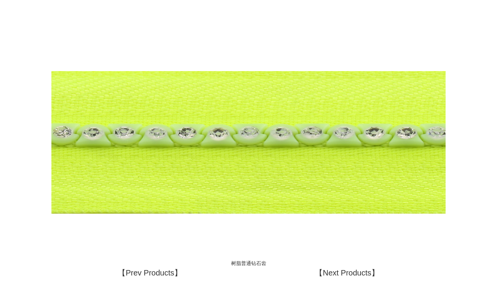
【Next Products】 (347, 273)
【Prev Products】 (150, 273)
